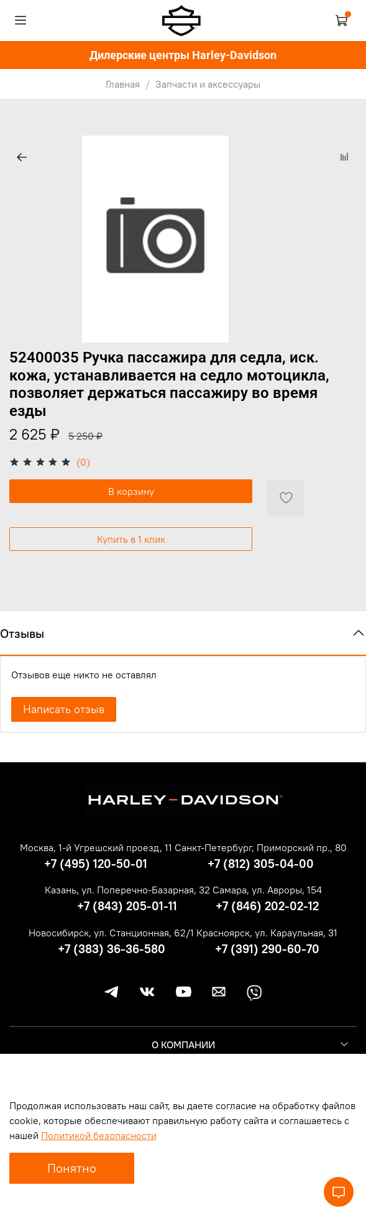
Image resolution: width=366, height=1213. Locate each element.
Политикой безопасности (99, 1135)
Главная (123, 84)
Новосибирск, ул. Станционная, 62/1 (111, 932)
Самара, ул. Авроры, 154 (267, 889)
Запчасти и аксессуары (207, 84)
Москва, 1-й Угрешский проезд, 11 (96, 847)
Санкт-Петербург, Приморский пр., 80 (261, 847)
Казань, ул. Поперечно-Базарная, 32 (127, 889)
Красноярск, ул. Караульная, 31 (266, 932)
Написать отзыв (63, 709)
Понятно (71, 1168)
